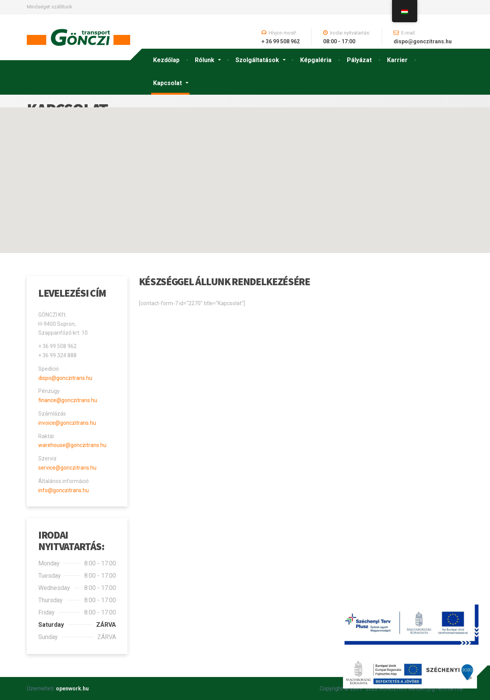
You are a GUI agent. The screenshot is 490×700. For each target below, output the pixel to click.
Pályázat (359, 60)
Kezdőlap (166, 60)
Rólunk (204, 60)
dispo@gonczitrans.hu (65, 378)
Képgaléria (316, 60)
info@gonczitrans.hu (63, 490)
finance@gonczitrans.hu (67, 400)
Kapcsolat (167, 83)
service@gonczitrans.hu (67, 468)
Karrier (397, 60)
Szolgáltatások (257, 60)
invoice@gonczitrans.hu (67, 423)
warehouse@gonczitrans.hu (72, 445)
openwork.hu (72, 688)
